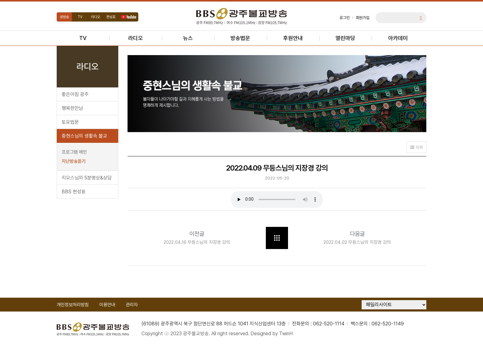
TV (80, 17)
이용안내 (107, 305)
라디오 (95, 17)
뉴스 (188, 38)
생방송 (64, 17)
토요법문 (70, 122)
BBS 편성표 (74, 192)
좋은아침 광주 (75, 94)
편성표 (111, 17)
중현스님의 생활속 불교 (84, 136)
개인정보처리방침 (73, 305)
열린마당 (345, 38)
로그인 (344, 17)
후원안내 (293, 38)
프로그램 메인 (74, 152)
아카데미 (398, 38)
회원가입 (362, 17)
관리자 (132, 305)
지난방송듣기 (74, 161)
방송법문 (240, 38)
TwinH (286, 333)
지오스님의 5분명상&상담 (87, 178)
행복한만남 (72, 108)
